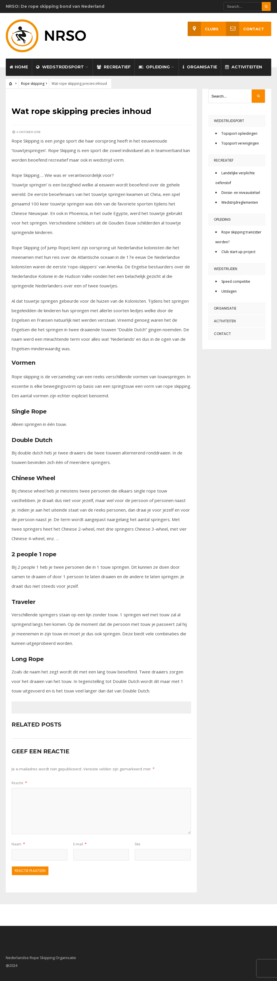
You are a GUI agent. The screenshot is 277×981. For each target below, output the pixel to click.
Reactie (19, 781)
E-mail (80, 842)
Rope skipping (32, 82)
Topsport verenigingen (240, 142)
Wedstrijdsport (60, 65)
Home (19, 65)
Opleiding (154, 65)
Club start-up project (238, 250)
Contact (245, 29)
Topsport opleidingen (239, 132)
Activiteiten (243, 65)
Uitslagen (229, 290)
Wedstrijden (225, 267)
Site (137, 842)
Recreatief (114, 65)
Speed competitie (235, 280)
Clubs (202, 29)
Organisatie (200, 65)
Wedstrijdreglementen (239, 201)
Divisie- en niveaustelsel (240, 191)
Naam (18, 842)
